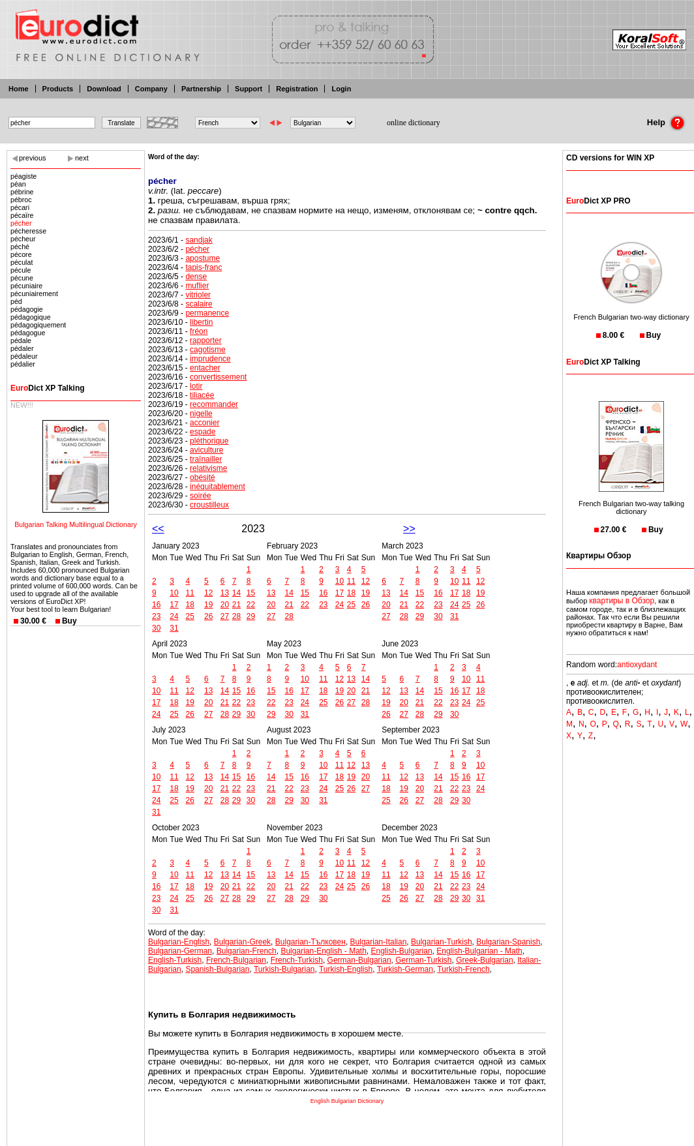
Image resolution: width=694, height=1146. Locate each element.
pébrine (22, 192)
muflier (197, 285)
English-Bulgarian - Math (479, 951)
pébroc (21, 200)
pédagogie (26, 309)
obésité (202, 477)
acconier (204, 422)
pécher (21, 223)
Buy (69, 621)
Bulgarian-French (247, 951)
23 (156, 616)
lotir (196, 386)
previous (32, 158)
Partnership (201, 89)
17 (174, 604)
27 (224, 616)
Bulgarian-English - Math (323, 951)
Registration (297, 89)
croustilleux (209, 504)
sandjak (198, 240)
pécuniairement (34, 293)
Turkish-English (345, 969)
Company (151, 89)
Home (18, 89)
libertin (201, 322)
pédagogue (27, 333)
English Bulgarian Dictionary (347, 1101)
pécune (21, 278)
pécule (20, 270)
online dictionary (413, 122)
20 (224, 604)
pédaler (22, 348)
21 (236, 604)
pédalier (22, 364)
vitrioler (198, 294)
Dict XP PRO (598, 200)
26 (208, 616)
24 (174, 616)
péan (18, 184)
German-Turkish (423, 960)
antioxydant (637, 664)
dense (196, 276)
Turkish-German (405, 969)
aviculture (206, 450)
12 (208, 592)
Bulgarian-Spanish (508, 941)
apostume (202, 258)
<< (158, 528)
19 (208, 604)
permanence (207, 313)
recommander (214, 404)
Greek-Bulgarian (484, 960)
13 (224, 592)
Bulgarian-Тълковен (310, 941)
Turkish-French (463, 969)
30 (156, 628)
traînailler (206, 459)
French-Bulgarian (236, 960)
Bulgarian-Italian (378, 941)
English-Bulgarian (401, 951)
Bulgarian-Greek (242, 941)
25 (190, 616)
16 (156, 604)
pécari (19, 207)
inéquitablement (217, 486)
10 (174, 592)
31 (174, 628)
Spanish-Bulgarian (217, 969)
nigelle (201, 413)
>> (409, 528)
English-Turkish (175, 960)
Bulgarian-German (180, 951)
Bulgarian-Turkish (441, 941)
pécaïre (22, 215)
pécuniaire (26, 286)
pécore (21, 254)
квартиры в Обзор (621, 600)
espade (202, 431)
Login (341, 89)
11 (190, 592)
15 (251, 592)
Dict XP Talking (47, 388)
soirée (200, 495)
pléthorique (209, 440)
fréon (198, 331)
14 (236, 592)
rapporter (206, 340)
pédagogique (30, 317)
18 (190, 604)
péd (16, 301)
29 (251, 616)
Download (104, 89)
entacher (205, 367)
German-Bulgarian (359, 960)
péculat (21, 262)
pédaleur (23, 356)
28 (236, 616)
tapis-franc (203, 267)
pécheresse (28, 231)
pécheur (23, 239)
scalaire (198, 304)
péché (19, 246)
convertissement (218, 377)
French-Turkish (297, 960)
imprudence (210, 358)
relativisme (208, 468)
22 (251, 604)
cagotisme (208, 349)
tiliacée (202, 395)
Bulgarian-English (178, 941)
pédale (20, 340)
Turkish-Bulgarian (284, 969)
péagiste (23, 176)
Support (248, 89)
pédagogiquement (38, 325)
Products (58, 89)
